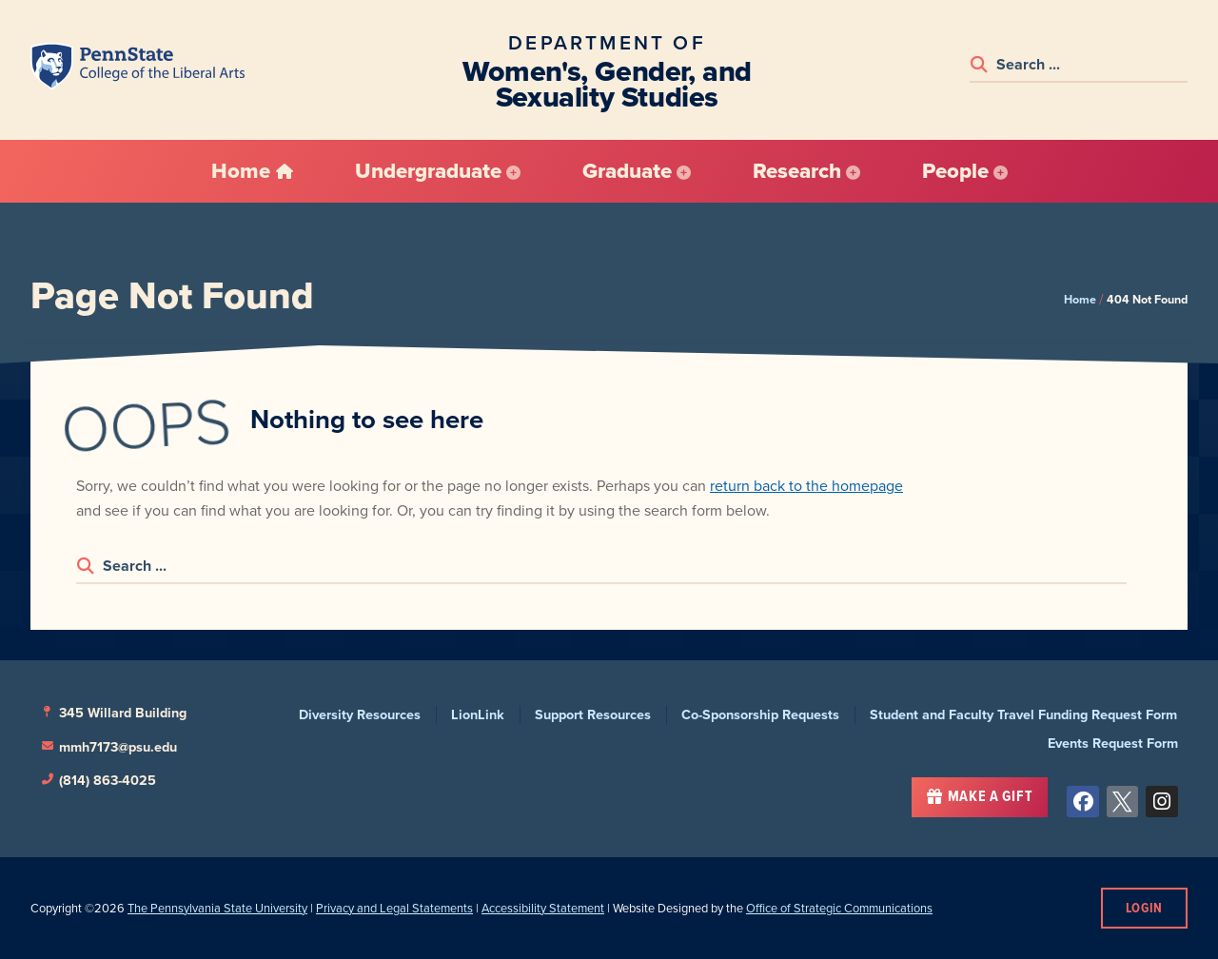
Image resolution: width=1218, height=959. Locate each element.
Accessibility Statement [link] (542, 908)
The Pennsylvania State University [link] (217, 908)
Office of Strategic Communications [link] (839, 908)
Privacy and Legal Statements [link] (394, 908)
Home (1080, 299)
